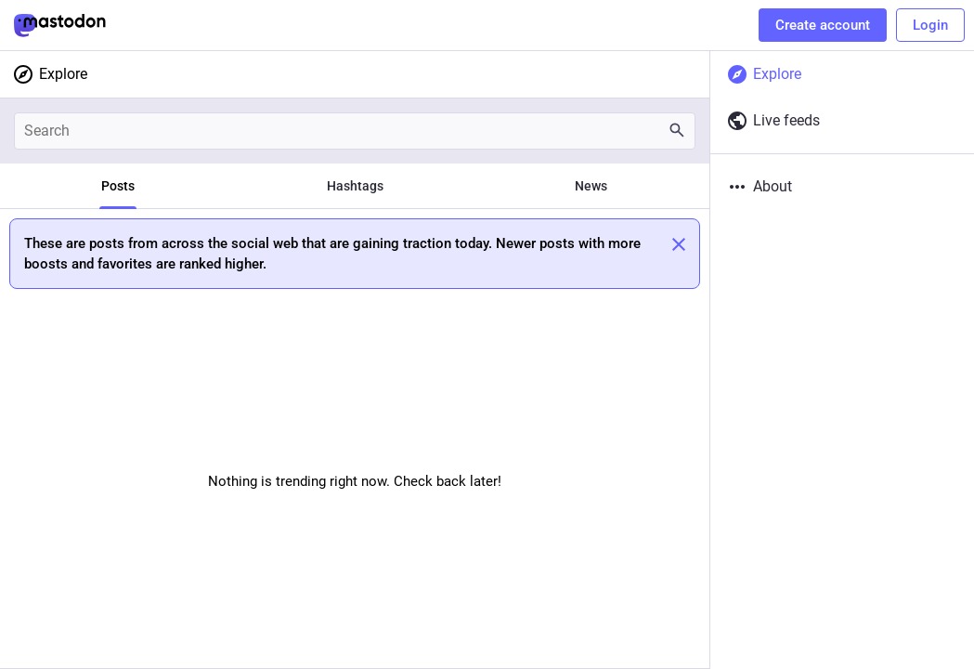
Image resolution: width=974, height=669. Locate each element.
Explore (49, 74)
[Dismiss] (679, 244)
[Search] (354, 131)
